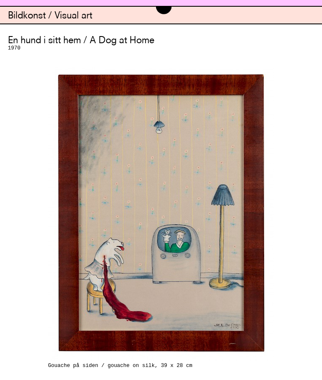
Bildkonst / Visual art (50, 16)
